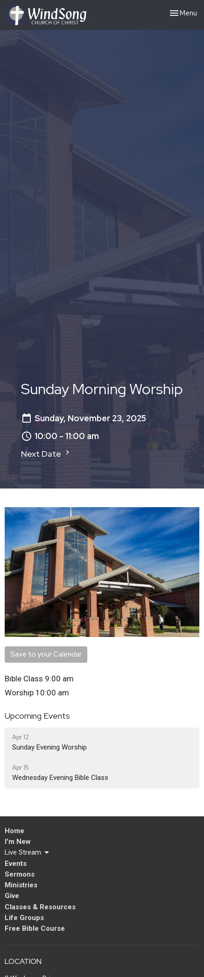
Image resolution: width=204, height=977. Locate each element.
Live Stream (27, 852)
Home (14, 831)
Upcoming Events (37, 715)
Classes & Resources (40, 907)
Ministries (21, 885)
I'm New (18, 841)
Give (12, 896)
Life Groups (24, 917)
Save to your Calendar (46, 654)
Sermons (20, 874)
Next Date (46, 453)
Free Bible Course (35, 928)
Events (16, 863)
